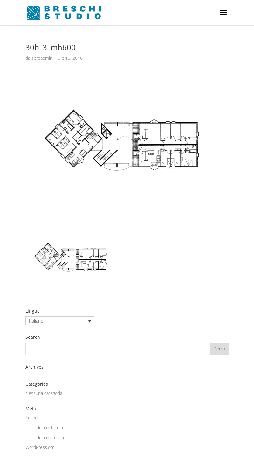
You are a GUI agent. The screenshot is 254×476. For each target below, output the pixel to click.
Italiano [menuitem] (36, 321)
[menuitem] (59, 320)
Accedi (31, 418)
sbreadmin (41, 58)
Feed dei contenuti (44, 428)
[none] (59, 320)
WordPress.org (39, 447)
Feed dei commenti (44, 437)
